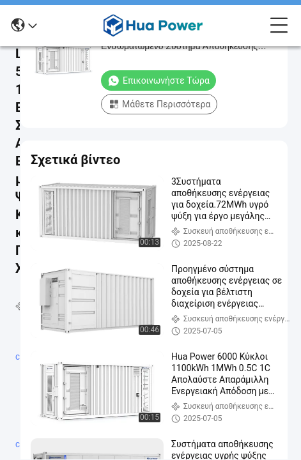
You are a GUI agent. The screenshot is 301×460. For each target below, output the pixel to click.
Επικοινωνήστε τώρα (158, 80)
